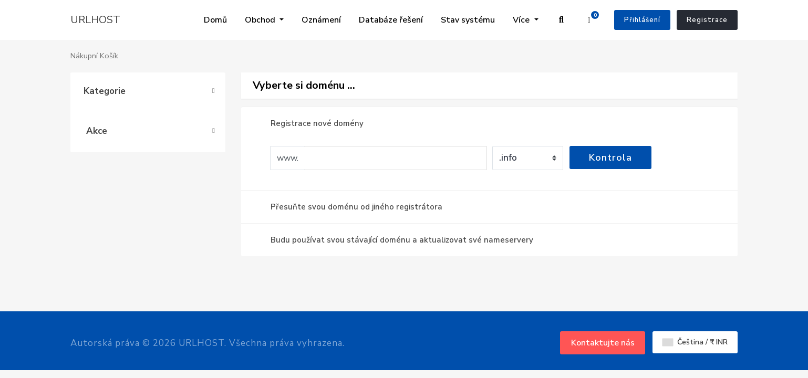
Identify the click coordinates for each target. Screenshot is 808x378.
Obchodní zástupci (441, 22)
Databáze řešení (295, 22)
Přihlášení (642, 22)
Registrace (707, 22)
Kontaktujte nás (603, 347)
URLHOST (95, 22)
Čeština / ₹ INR (695, 346)
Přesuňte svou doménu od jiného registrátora (348, 211)
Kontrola (610, 161)
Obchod (186, 16)
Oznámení (237, 28)
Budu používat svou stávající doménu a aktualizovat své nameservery (393, 244)
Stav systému (367, 22)
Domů (140, 16)
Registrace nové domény (309, 127)
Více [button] (522, 16)
